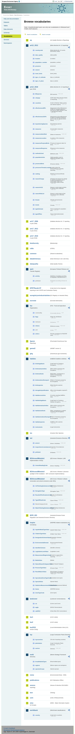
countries (38, 103)
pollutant (38, 452)
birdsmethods (39, 374)
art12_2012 (34, 45)
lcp (31, 635)
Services (6, 39)
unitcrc (37, 334)
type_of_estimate (40, 77)
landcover (33, 599)
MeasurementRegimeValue (42, 555)
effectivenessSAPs (40, 116)
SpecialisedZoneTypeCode (42, 578)
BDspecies (38, 94)
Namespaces (8, 43)
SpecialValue (39, 581)
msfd (32, 654)
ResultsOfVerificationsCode (42, 495)
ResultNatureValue (40, 571)
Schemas (6, 32)
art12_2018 (34, 87)
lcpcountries (39, 639)
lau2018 (33, 627)
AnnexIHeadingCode (41, 465)
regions (37, 665)
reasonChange (39, 179)
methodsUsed (39, 153)
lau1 (31, 617)
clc (36, 603)
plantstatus (38, 643)
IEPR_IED (33, 515)
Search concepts (46, 34)
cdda (31, 248)
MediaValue (38, 560)
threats (37, 200)
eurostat (33, 300)
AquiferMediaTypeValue (42, 529)
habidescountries (40, 395)
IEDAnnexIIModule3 (37, 471)
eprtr (31, 269)
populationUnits (40, 157)
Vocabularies (8, 36)
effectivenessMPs (40, 108)
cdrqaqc (37, 98)
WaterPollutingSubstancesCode (42, 508)
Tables (6, 25)
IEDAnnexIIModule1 (37, 458)
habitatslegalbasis (40, 400)
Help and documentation (11, 19)
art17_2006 (34, 221)
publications (34, 680)
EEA (11, 1)
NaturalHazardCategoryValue (42, 564)
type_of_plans (39, 81)
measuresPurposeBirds (42, 143)
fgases (32, 341)
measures (38, 129)
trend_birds (38, 73)
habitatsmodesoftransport (42, 417)
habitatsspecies (40, 422)
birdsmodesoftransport (42, 380)
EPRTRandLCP (35, 288)
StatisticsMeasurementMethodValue (42, 585)
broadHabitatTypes (40, 661)
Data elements (8, 29)
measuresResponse (41, 148)
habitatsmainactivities (41, 405)
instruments (38, 427)
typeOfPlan (38, 214)
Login (55, 1)
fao (31, 306)
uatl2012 (37, 611)
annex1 (37, 443)
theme (37, 589)
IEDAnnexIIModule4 (37, 479)
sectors (37, 648)
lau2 (31, 622)
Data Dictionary (18, 15)
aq (31, 40)
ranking (37, 174)
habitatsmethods (40, 410)
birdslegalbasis (39, 363)
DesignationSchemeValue (42, 537)
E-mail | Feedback (9, 728)
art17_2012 (34, 229)
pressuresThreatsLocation (42, 167)
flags (36, 317)
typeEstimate (39, 209)
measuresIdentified (41, 134)
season (37, 70)
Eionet (11, 15)
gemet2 (32, 348)
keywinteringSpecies (41, 124)
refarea (37, 326)
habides (33, 359)
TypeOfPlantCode (40, 500)
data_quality (39, 55)
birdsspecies (39, 385)
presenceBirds (39, 163)
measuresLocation (40, 138)
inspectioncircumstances (42, 447)
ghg (31, 353)
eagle (36, 607)
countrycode (39, 50)
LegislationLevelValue (41, 551)
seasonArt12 (39, 187)
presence (38, 66)
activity (37, 276)
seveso (32, 685)
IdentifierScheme (40, 548)
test (31, 693)
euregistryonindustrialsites (40, 295)
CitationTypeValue (40, 533)
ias (31, 433)
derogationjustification (42, 390)
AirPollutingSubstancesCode (42, 486)
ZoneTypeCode (39, 593)
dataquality (34, 264)
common (33, 253)
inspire (32, 522)
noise (32, 675)
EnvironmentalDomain (42, 542)
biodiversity (34, 243)
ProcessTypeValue (40, 567)
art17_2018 (34, 236)
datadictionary (35, 259)
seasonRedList (39, 193)
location (37, 58)
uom (31, 698)
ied (31, 438)
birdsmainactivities (41, 369)
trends (37, 205)
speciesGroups (39, 669)
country (37, 715)
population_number (41, 62)
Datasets (6, 22)
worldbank (34, 710)
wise (31, 703)
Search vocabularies (32, 34)
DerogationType (40, 491)
